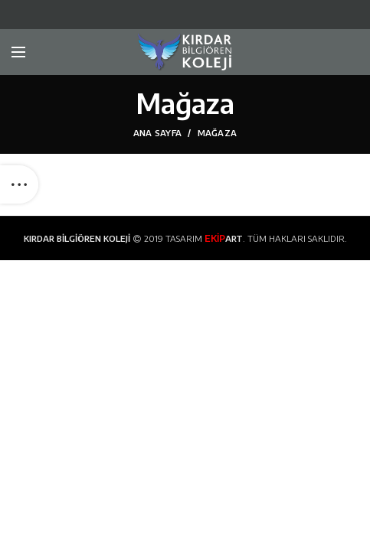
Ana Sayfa (157, 133)
